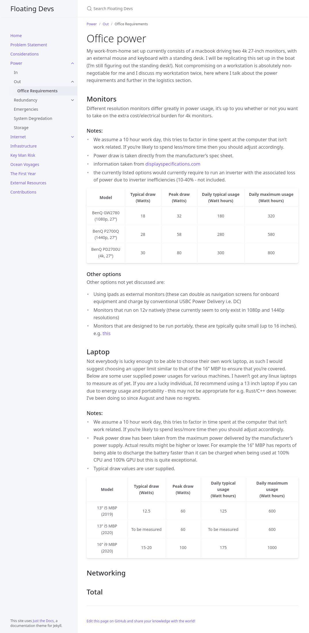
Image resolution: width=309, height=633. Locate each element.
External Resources (28, 182)
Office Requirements (37, 90)
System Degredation (33, 118)
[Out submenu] (72, 81)
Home (16, 35)
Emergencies (26, 109)
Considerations (24, 54)
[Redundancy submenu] (72, 100)
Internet (18, 136)
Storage (21, 127)
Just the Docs (43, 620)
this (106, 333)
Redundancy (25, 100)
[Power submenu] (72, 63)
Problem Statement (28, 44)
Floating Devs (32, 8)
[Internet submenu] (72, 136)
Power (16, 63)
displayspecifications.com (172, 164)
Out (17, 81)
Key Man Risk (22, 155)
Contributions (23, 192)
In (16, 72)
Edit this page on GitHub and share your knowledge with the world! (141, 621)
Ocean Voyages (24, 164)
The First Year (23, 173)
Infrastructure (23, 146)
